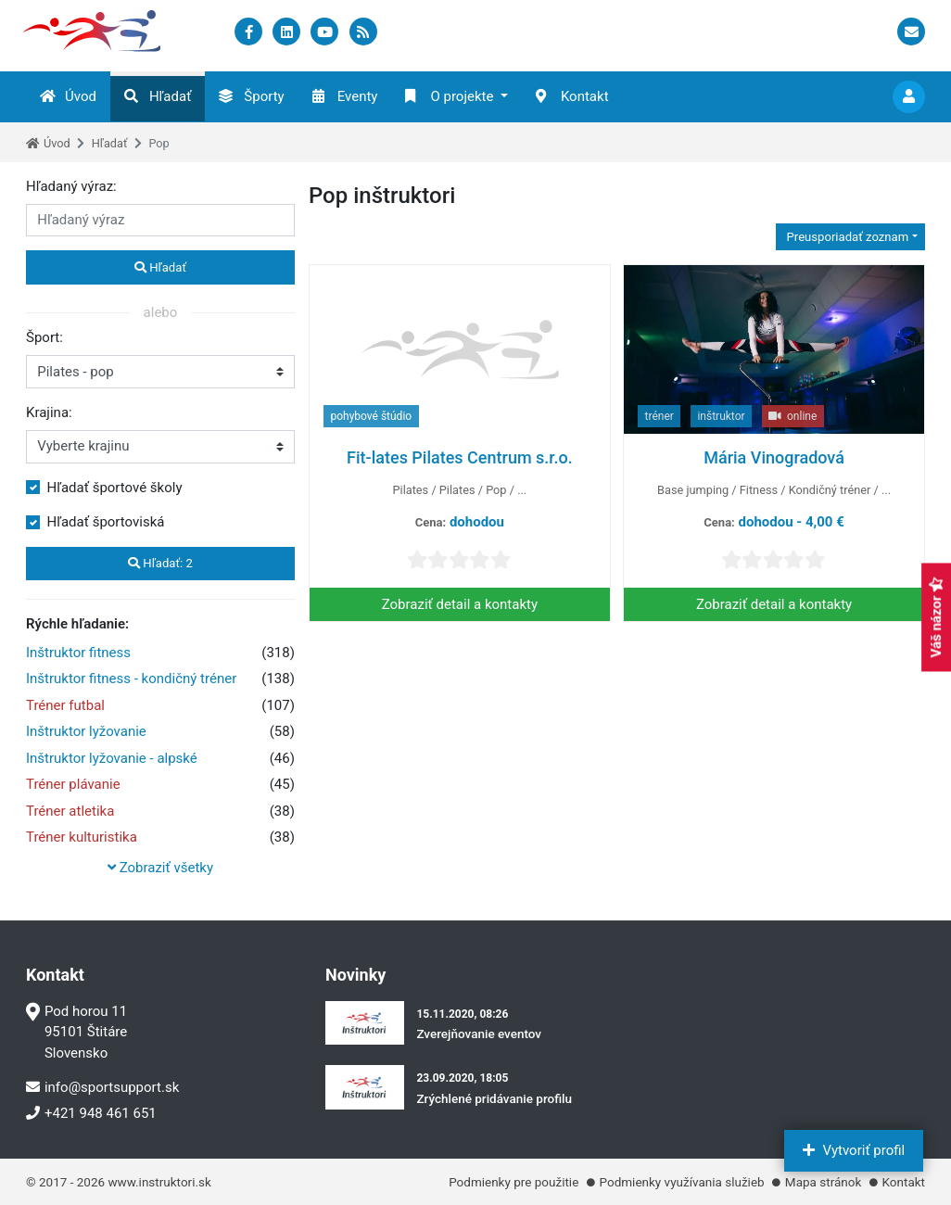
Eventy (345, 96)
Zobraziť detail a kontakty (460, 604)
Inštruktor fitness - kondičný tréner (131, 678)
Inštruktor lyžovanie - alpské (111, 758)
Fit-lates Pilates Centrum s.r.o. (460, 457)
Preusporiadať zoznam (845, 237)
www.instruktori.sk (159, 1181)
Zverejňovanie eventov (478, 1033)
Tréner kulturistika (81, 837)
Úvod (68, 96)
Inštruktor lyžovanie (86, 731)
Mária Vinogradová (774, 457)
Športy (251, 96)
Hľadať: (160, 563)
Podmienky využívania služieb (682, 1181)
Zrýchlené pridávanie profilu (494, 1098)
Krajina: (49, 412)
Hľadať (157, 96)
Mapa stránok (823, 1181)
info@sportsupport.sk (102, 1087)
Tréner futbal (65, 705)
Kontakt (572, 96)
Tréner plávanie (73, 784)
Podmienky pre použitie (513, 1181)
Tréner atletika (70, 811)
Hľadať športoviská (106, 522)
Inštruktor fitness (78, 652)
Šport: (44, 337)
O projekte (449, 96)
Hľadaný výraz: (71, 186)
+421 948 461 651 (91, 1113)
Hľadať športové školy (115, 487)
